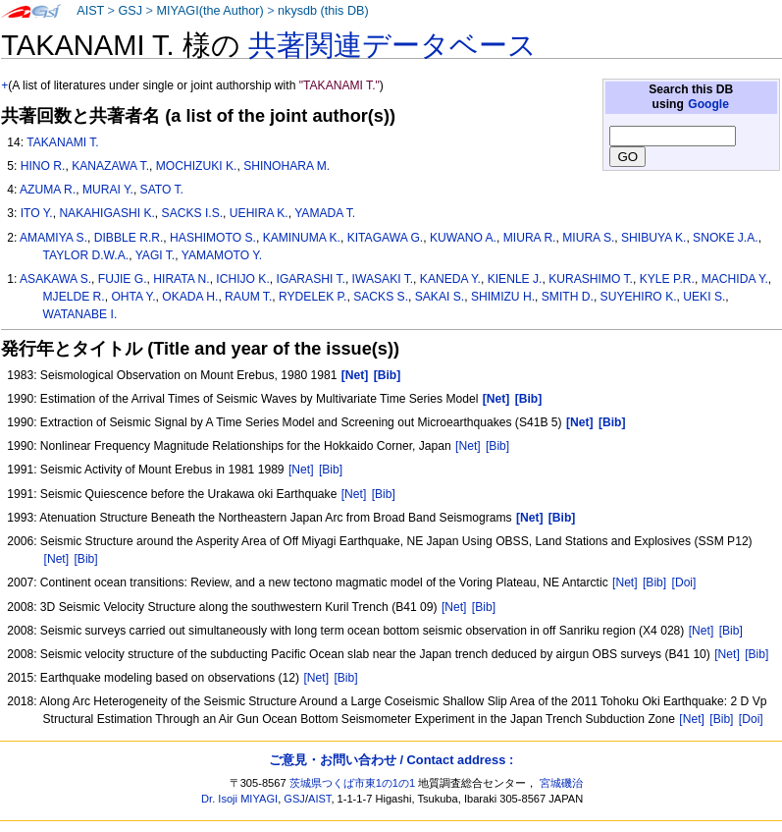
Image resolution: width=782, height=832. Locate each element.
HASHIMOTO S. (213, 238)
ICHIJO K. (242, 279)
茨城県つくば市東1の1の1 (352, 783)
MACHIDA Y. (735, 279)
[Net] (468, 446)
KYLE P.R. (667, 279)
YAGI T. (155, 255)
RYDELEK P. (312, 297)
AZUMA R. (48, 189)
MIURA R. (529, 238)
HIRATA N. (181, 279)
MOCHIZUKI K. (196, 166)
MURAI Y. (107, 189)
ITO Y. (37, 213)
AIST (90, 11)
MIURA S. (588, 238)
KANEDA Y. (450, 279)
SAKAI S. (439, 297)
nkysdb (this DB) (323, 11)
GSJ (130, 11)
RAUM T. (248, 297)
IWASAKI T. (383, 279)
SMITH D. (568, 297)
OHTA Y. (133, 297)
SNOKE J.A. (725, 238)
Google (708, 104)
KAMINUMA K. (301, 238)
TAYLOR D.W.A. (86, 255)
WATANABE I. (80, 314)
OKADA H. (190, 297)
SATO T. (161, 189)
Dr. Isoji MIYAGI (239, 798)
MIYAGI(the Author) (209, 11)
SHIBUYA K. (653, 238)
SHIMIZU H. (503, 297)
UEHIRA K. (259, 213)
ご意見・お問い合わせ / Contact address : (391, 759)
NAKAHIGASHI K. (106, 213)
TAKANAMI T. (62, 142)
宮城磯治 (561, 783)
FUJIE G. (122, 279)
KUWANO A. (463, 238)
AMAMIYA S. (53, 238)
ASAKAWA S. (55, 279)
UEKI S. (704, 297)
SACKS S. (380, 297)
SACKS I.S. (193, 213)
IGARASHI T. (311, 279)
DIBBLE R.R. (129, 238)
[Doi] (684, 582)
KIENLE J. (515, 279)
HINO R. (43, 166)
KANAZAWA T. (110, 166)
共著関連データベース (392, 45)
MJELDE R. (74, 297)
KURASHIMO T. (590, 279)
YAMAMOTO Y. (222, 255)
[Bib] (497, 446)
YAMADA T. (324, 213)
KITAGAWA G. (385, 238)
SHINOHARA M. (286, 166)
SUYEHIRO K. (638, 297)
